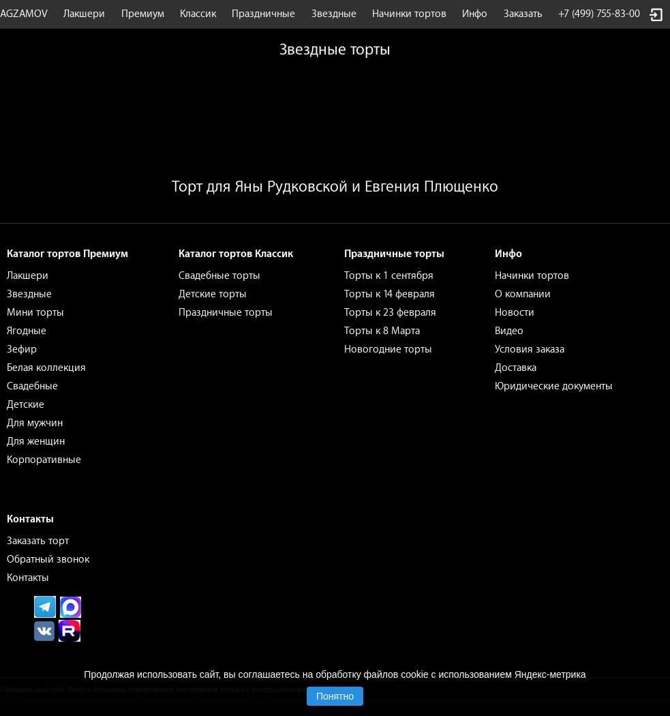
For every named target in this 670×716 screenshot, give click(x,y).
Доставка (515, 368)
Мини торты (35, 312)
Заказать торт (38, 541)
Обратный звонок (48, 559)
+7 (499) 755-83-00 (599, 14)
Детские (25, 405)
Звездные (333, 14)
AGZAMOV (24, 14)
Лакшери (84, 14)
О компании (523, 294)
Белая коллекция (46, 368)
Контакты (28, 578)
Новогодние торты (388, 349)
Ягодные (26, 331)
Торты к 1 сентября (388, 276)
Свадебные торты (219, 276)
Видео (509, 331)
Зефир (22, 349)
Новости (514, 312)
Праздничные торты (226, 312)
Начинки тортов (409, 14)
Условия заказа (529, 349)
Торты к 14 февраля (389, 294)
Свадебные (32, 386)
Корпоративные (44, 460)
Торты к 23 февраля (390, 312)
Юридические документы (554, 386)
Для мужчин (35, 423)
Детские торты (213, 294)
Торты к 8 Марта (382, 331)
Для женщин (36, 441)
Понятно (335, 696)
